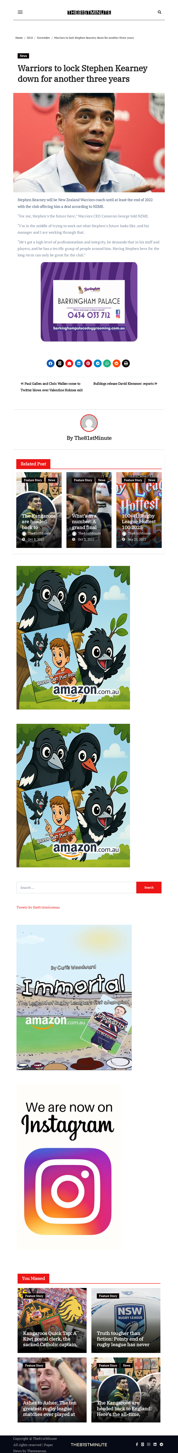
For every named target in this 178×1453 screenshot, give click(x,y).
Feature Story (33, 480)
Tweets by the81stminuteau (38, 906)
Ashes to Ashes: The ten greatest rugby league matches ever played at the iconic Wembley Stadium (49, 1413)
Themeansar (36, 1450)
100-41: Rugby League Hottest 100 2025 (139, 521)
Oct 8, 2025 (36, 539)
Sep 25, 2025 (137, 539)
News (23, 56)
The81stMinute (93, 438)
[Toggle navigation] (20, 12)
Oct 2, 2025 (86, 539)
